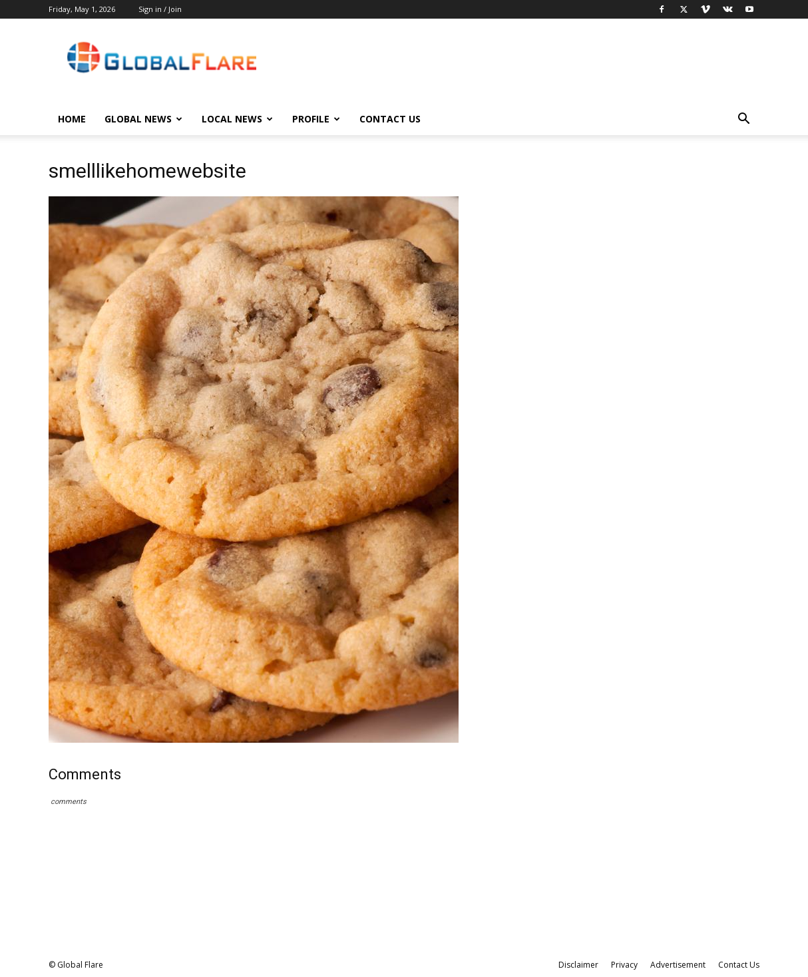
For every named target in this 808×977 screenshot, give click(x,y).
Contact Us (390, 118)
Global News (143, 118)
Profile (316, 118)
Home (72, 118)
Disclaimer (578, 964)
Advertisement (678, 964)
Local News (237, 118)
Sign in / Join (160, 9)
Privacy (624, 964)
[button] (743, 120)
